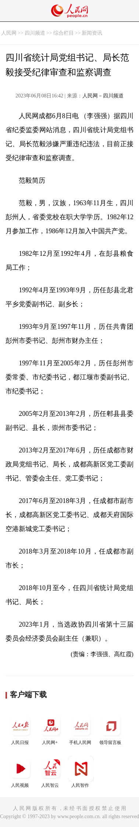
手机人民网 (81, 729)
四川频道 (35, 33)
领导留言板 (111, 729)
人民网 (9, 33)
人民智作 (81, 772)
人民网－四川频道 (103, 96)
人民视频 (20, 772)
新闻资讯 (92, 33)
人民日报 (20, 729)
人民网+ (51, 729)
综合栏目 (63, 33)
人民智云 (51, 772)
